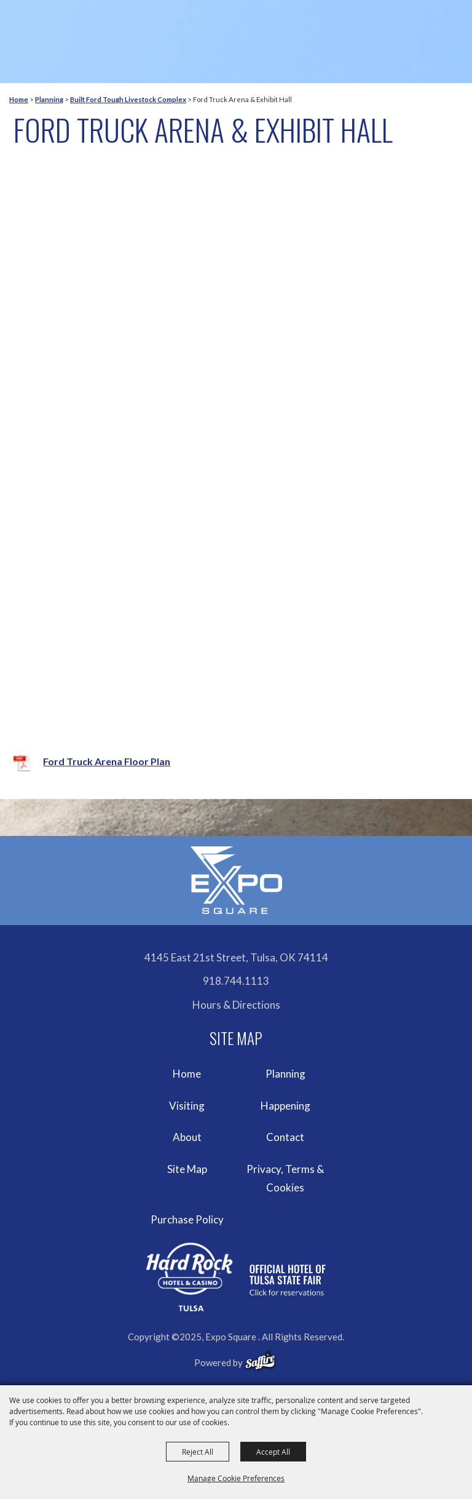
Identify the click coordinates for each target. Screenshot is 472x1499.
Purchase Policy (187, 1219)
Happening (285, 1105)
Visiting (187, 1105)
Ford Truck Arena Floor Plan (106, 761)
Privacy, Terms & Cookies (285, 1178)
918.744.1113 (236, 980)
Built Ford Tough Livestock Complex (128, 99)
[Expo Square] (236, 880)
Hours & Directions (236, 1004)
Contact (285, 1137)
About (187, 1137)
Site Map (187, 1169)
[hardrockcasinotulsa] (236, 1276)
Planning (49, 99)
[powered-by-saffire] (260, 1360)
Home (18, 99)
